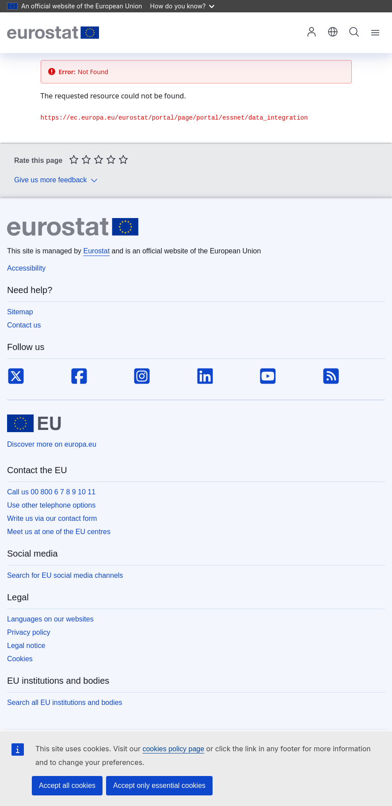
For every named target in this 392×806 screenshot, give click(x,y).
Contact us (24, 325)
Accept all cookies (67, 785)
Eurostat (97, 251)
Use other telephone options (51, 505)
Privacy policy (28, 632)
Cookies (20, 659)
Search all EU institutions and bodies (64, 702)
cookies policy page (173, 749)
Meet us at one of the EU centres (58, 531)
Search (354, 31)
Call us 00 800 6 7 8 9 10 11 (51, 492)
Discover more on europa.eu (51, 444)
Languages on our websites (50, 619)
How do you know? (182, 6)
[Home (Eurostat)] (53, 32)
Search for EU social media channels (65, 575)
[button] (333, 32)
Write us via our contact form (52, 518)
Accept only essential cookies (159, 785)
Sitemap (20, 312)
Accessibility (26, 268)
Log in (311, 31)
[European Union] (34, 423)
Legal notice (26, 645)
